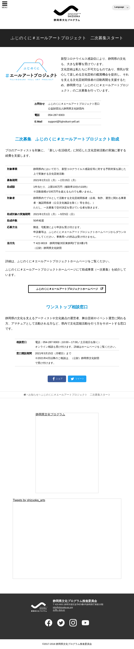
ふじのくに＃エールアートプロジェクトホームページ (67, 288)
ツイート (77, 379)
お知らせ (33, 394)
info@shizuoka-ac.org (63, 607)
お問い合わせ (59, 610)
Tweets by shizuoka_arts (29, 500)
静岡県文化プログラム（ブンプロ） (67, 13)
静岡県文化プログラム (50, 414)
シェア (57, 379)
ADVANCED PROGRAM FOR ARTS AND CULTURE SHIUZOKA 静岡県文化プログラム (39, 607)
